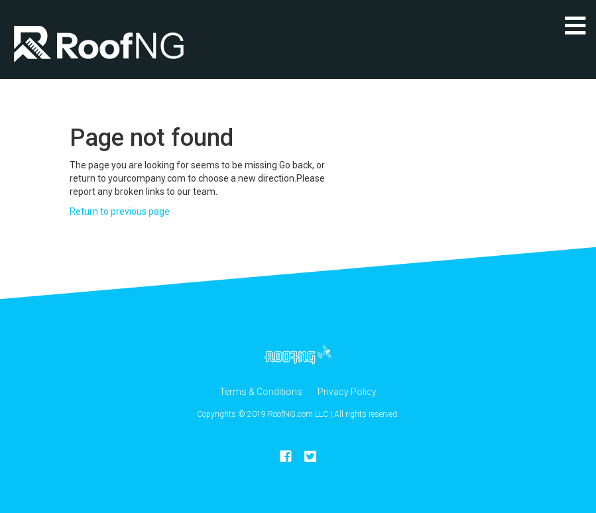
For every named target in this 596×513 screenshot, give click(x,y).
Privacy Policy (347, 391)
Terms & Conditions (260, 391)
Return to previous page (120, 211)
